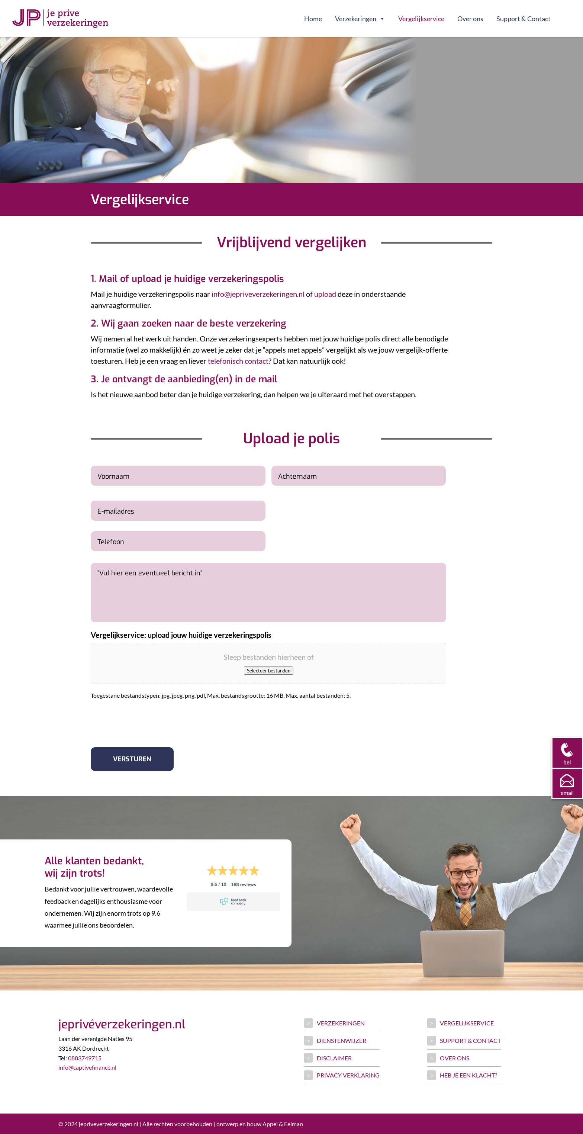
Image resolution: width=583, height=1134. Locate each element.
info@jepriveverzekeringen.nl (258, 293)
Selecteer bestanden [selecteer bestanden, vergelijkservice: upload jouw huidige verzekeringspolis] (268, 671)
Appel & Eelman (282, 1123)
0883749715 (85, 1057)
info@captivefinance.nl (87, 1067)
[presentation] (147, 720)
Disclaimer (334, 1057)
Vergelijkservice (421, 19)
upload (325, 293)
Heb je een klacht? (468, 1075)
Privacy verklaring (348, 1075)
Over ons (470, 19)
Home (313, 19)
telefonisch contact (238, 360)
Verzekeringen (360, 19)
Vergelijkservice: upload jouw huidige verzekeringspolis (181, 634)
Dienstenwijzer (341, 1040)
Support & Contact (523, 19)
